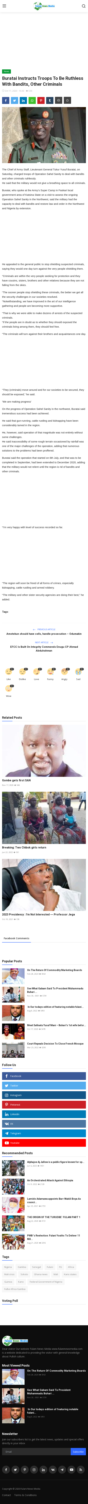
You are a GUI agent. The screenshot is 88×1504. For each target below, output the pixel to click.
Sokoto (24, 1274)
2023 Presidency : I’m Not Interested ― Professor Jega (38, 914)
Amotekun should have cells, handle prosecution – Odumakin (44, 633)
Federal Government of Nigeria (46, 1281)
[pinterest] (25, 1470)
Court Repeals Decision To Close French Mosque (55, 1043)
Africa (71, 1267)
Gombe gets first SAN (16, 780)
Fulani (50, 1267)
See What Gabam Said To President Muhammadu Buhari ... (55, 990)
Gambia (22, 1267)
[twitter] (15, 1470)
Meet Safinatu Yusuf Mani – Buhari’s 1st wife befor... (56, 1025)
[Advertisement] (44, 43)
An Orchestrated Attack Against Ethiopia (50, 1180)
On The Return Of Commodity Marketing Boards (54, 970)
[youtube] (71, 1470)
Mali (56, 1274)
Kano (21, 1281)
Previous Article (44, 629)
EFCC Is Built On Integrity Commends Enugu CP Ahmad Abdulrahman (44, 648)
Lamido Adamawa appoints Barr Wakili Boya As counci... (54, 1200)
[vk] (53, 1470)
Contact (6, 1495)
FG (60, 1267)
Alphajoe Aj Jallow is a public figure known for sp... (55, 1162)
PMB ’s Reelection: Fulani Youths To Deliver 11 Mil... (53, 1237)
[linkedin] (43, 1470)
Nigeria (8, 1267)
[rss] (81, 1470)
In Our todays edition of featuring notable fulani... (55, 1007)
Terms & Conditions (25, 1495)
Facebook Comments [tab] (16, 938)
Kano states (70, 1274)
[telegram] (62, 1470)
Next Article (44, 642)
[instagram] (34, 1470)
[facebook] (6, 1470)
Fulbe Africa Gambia (14, 1289)
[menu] (4, 6)
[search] (83, 6)
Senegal (36, 1267)
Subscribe (78, 1451)
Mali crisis (9, 1274)
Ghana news (41, 1274)
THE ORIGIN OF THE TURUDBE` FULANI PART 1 (53, 1217)
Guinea (8, 1281)
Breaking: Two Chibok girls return (24, 847)
